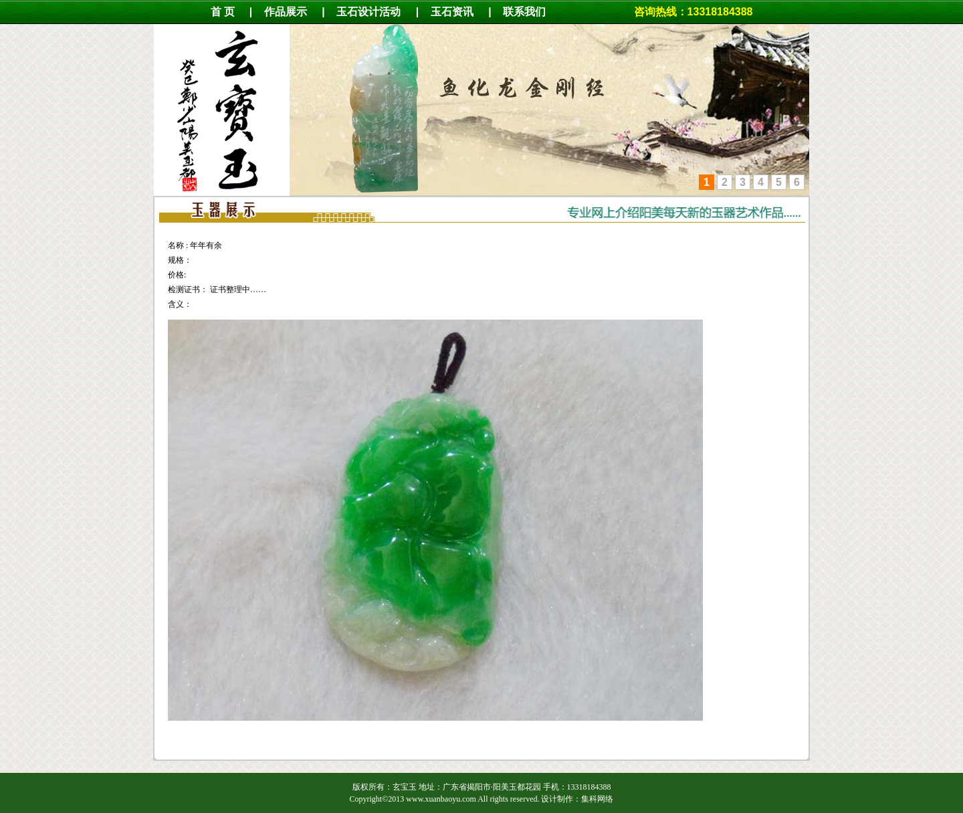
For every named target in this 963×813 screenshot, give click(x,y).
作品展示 (285, 11)
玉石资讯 (452, 11)
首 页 (223, 11)
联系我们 (531, 11)
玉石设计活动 (368, 11)
